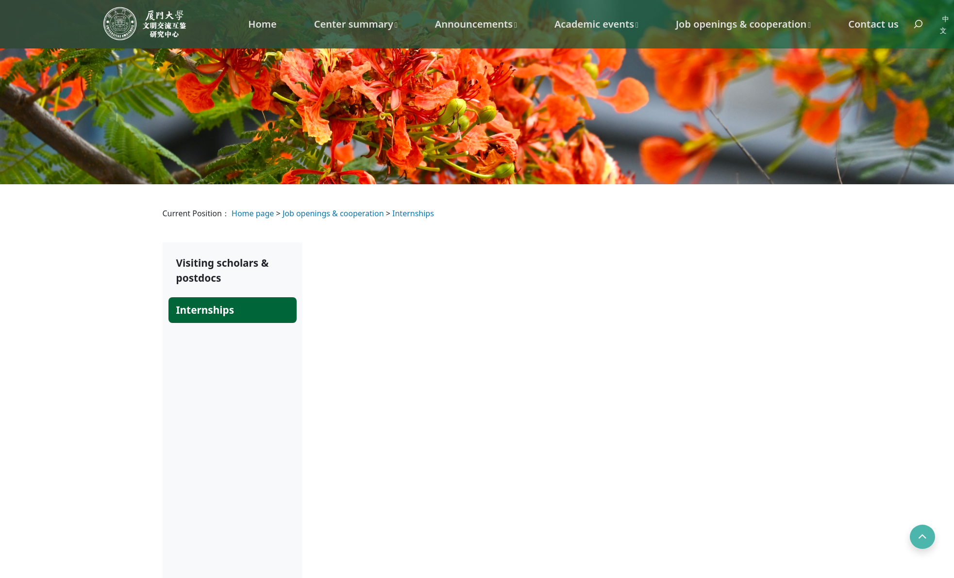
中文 (944, 24)
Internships (413, 213)
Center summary (353, 24)
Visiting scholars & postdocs (222, 270)
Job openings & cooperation (741, 24)
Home (262, 24)
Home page (254, 213)
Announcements (474, 24)
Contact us (873, 24)
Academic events (594, 24)
